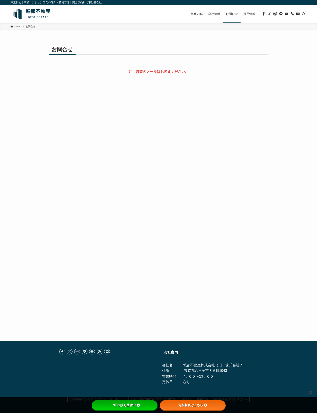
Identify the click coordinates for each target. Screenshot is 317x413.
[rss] (292, 14)
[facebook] (263, 14)
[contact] (298, 14)
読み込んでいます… (158, 186)
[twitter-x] (269, 14)
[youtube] (286, 14)
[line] (281, 14)
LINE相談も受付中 (124, 405)
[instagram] (275, 14)
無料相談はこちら (192, 405)
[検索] (303, 14)
